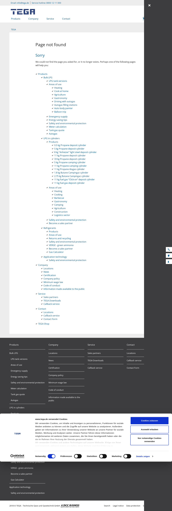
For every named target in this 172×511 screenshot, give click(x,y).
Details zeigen (143, 506)
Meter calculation (19, 388)
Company (33, 18)
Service (50, 18)
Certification (54, 367)
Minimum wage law (58, 382)
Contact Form (133, 367)
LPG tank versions (19, 359)
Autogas (14, 400)
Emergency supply (19, 370)
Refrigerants (15, 438)
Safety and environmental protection (28, 382)
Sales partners (94, 353)
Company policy (56, 375)
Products (15, 18)
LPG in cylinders (16, 407)
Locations (53, 353)
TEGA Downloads (95, 360)
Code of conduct (56, 390)
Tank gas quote (18, 394)
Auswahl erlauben (149, 479)
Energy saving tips (19, 376)
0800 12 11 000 (53, 2)
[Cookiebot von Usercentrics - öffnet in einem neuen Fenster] (17, 506)
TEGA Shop (153, 18)
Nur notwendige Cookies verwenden (149, 489)
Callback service (95, 367)
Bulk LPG (13, 353)
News (51, 360)
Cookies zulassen (149, 470)
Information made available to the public (64, 399)
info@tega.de (23, 2)
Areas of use (16, 365)
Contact (66, 18)
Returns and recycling (21, 456)
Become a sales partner (21, 431)
